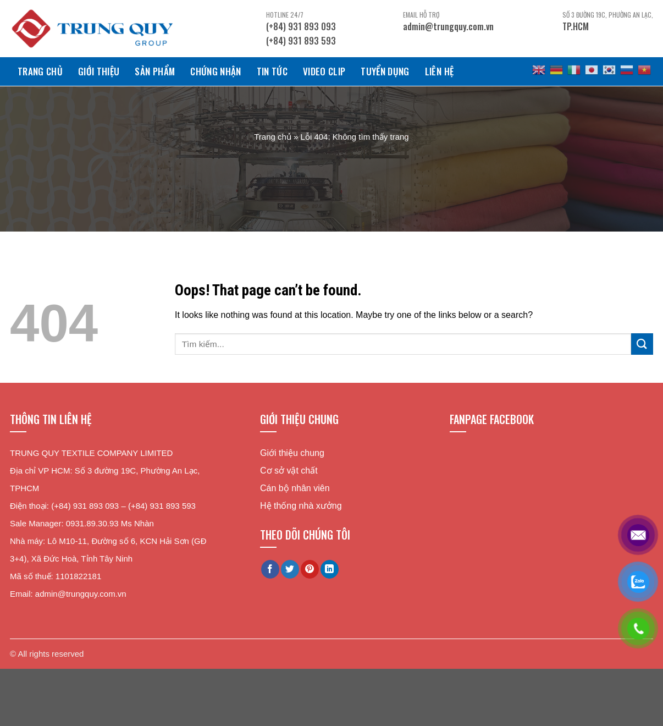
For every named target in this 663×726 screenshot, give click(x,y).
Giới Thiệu (98, 71)
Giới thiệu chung (292, 453)
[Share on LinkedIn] (330, 569)
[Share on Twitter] (290, 569)
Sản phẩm (155, 71)
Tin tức (272, 71)
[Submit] (642, 344)
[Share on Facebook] (270, 569)
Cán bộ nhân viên (295, 488)
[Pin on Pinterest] (310, 569)
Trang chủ (40, 71)
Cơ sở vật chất (289, 470)
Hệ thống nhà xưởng (301, 505)
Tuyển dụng (385, 71)
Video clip (324, 71)
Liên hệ (439, 71)
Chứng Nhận (215, 71)
